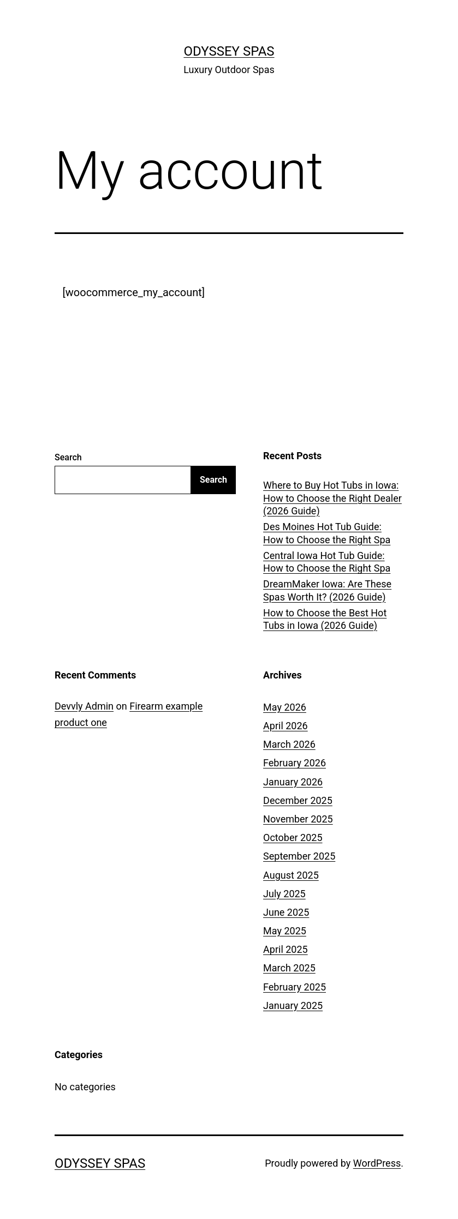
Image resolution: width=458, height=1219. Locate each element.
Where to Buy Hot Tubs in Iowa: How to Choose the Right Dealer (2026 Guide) (332, 498)
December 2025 (297, 800)
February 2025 (294, 987)
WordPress (377, 1163)
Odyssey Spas (228, 51)
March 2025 (289, 968)
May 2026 (284, 707)
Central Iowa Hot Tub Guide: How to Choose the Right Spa (326, 562)
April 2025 (285, 949)
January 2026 (293, 782)
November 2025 (298, 819)
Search (68, 457)
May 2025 (284, 930)
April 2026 (285, 725)
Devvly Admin (84, 706)
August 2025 (291, 875)
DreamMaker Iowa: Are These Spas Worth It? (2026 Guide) (327, 590)
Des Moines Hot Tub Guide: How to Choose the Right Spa (326, 533)
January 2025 (293, 1005)
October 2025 (292, 837)
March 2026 (289, 744)
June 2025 (286, 912)
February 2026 (294, 762)
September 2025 (299, 856)
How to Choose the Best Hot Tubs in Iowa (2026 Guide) (324, 619)
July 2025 (284, 893)
